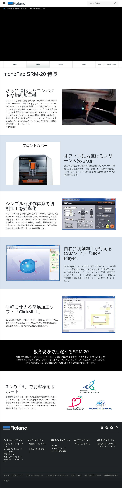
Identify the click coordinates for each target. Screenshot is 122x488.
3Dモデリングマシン (21, 8)
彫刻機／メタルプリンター (60, 441)
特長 (44, 8)
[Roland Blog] (116, 427)
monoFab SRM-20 (35, 8)
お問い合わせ (76, 475)
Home (4, 8)
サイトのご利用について (13, 475)
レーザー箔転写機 (59, 451)
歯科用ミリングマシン (105, 440)
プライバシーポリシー (34, 475)
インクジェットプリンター (13, 440)
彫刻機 (54, 446)
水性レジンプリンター (12, 457)
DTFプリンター (10, 454)
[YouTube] (106, 427)
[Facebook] (102, 427)
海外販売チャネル (111, 475)
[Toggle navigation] (4, 3)
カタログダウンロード (92, 475)
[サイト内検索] (101, 3)
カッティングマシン (35, 440)
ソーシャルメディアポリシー (57, 475)
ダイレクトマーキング (106, 446)
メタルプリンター (59, 448)
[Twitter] (111, 427)
